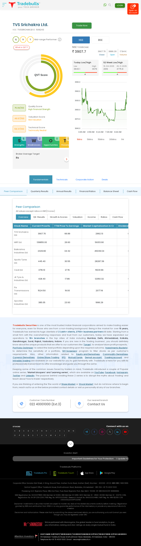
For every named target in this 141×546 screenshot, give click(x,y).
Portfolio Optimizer (23, 347)
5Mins (90, 139)
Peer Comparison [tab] (13, 191)
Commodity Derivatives (115, 354)
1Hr (122, 139)
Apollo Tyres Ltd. (20, 261)
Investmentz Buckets (116, 347)
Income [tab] (92, 217)
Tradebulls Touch (66, 473)
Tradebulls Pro (40, 473)
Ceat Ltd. (18, 269)
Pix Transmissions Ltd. (21, 290)
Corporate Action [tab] (85, 179)
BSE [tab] (100, 40)
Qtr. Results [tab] (39, 217)
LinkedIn (30, 375)
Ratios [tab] (104, 217)
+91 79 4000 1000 (58, 539)
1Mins (79, 139)
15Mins (101, 139)
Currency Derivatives (24, 357)
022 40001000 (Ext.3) (45, 404)
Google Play (109, 473)
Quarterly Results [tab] (39, 191)
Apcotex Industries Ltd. (21, 302)
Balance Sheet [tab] (111, 191)
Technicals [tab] (62, 179)
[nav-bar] (4, 5)
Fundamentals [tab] (40, 179)
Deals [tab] (105, 179)
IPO (64, 357)
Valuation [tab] (78, 217)
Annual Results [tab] (63, 191)
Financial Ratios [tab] (87, 191)
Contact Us (96, 404)
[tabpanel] (100, 94)
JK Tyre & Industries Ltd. (21, 279)
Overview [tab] (23, 217)
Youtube (125, 432)
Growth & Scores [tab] (58, 217)
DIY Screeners (69, 351)
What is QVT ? (21, 47)
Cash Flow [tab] (117, 217)
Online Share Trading (48, 357)
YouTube (99, 372)
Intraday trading (21, 360)
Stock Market (86, 384)
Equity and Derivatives (88, 354)
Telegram (87, 432)
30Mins (112, 139)
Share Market (68, 384)
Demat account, (93, 357)
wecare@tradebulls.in (81, 539)
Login (120, 5)
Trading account (113, 357)
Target (87, 344)
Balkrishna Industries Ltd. (21, 251)
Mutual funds (75, 357)
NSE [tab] (81, 40)
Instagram (122, 372)
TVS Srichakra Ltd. (21, 233)
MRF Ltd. (18, 242)
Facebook (110, 372)
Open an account (133, 11)
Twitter (16, 375)
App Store (89, 473)
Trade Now (82, 25)
